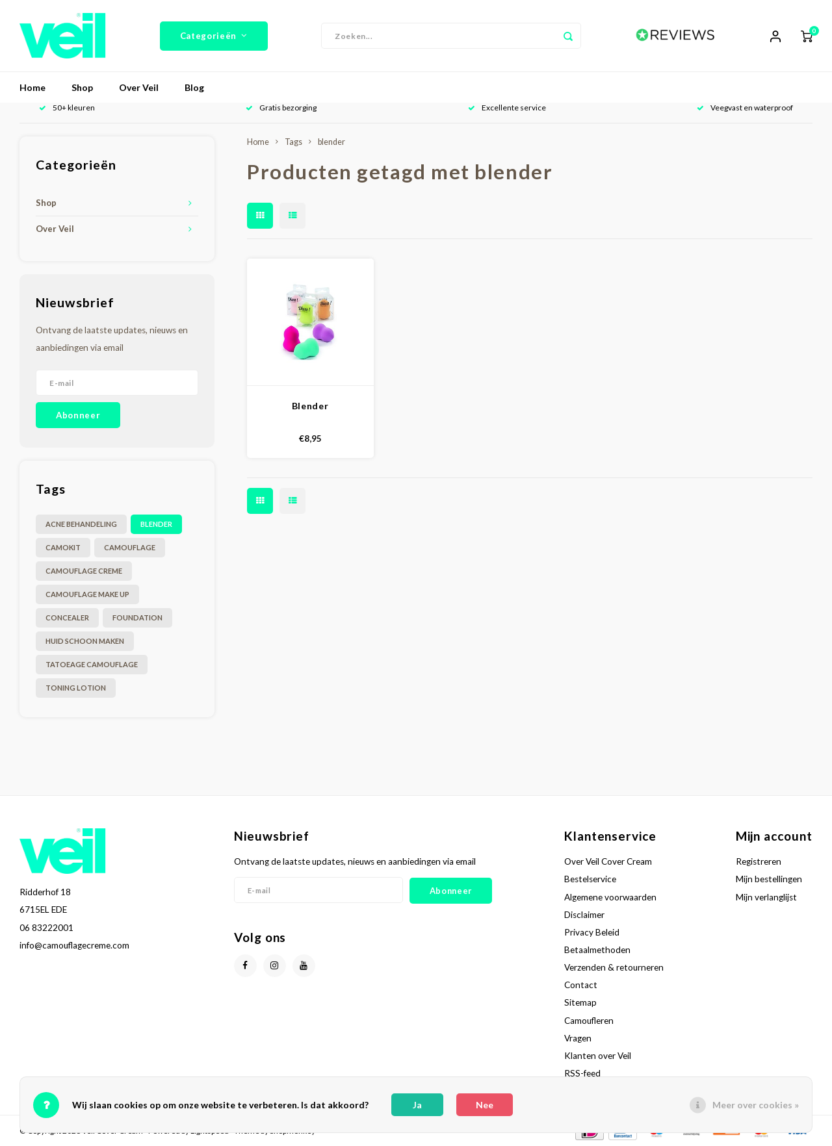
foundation (137, 617)
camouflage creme (84, 571)
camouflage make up (87, 594)
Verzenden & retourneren (614, 967)
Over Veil (139, 87)
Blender (310, 405)
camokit (63, 547)
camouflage (129, 547)
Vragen (578, 1038)
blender (156, 524)
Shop (82, 87)
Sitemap (580, 1002)
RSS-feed (582, 1073)
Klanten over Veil (597, 1055)
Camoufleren (589, 1020)
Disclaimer (584, 915)
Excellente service (507, 107)
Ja (417, 1104)
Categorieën (214, 36)
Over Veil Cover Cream (608, 861)
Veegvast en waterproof (745, 107)
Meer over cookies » (755, 1104)
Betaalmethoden (597, 950)
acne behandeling (81, 524)
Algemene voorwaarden (610, 897)
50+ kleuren (67, 107)
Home (33, 87)
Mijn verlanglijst (766, 897)
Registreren (758, 861)
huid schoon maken (85, 641)
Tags (293, 142)
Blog (194, 87)
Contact (580, 985)
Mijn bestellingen (769, 879)
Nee (484, 1104)
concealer (67, 617)
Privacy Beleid (591, 932)
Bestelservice (590, 879)
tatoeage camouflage (92, 664)
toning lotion (76, 687)
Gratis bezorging (281, 107)
